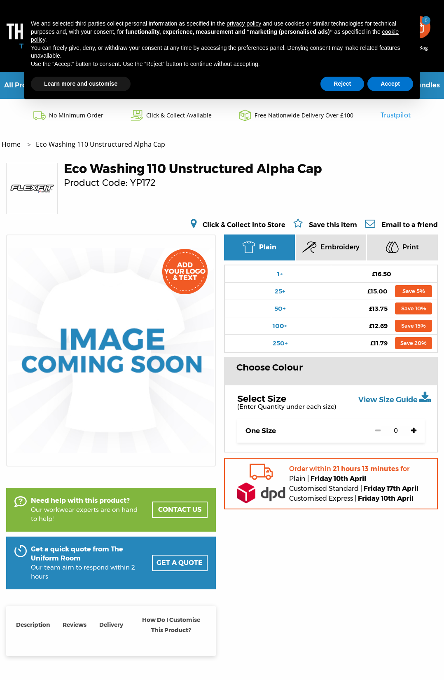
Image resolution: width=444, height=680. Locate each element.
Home (12, 144)
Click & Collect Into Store (244, 224)
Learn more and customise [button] (80, 83)
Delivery (111, 624)
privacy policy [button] (244, 23)
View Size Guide (394, 398)
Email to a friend (409, 224)
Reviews (74, 624)
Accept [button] (390, 83)
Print (402, 247)
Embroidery (330, 247)
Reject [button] (342, 83)
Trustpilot (396, 115)
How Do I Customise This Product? (171, 625)
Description (33, 624)
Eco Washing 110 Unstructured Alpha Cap (100, 144)
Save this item (333, 225)
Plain (259, 247)
